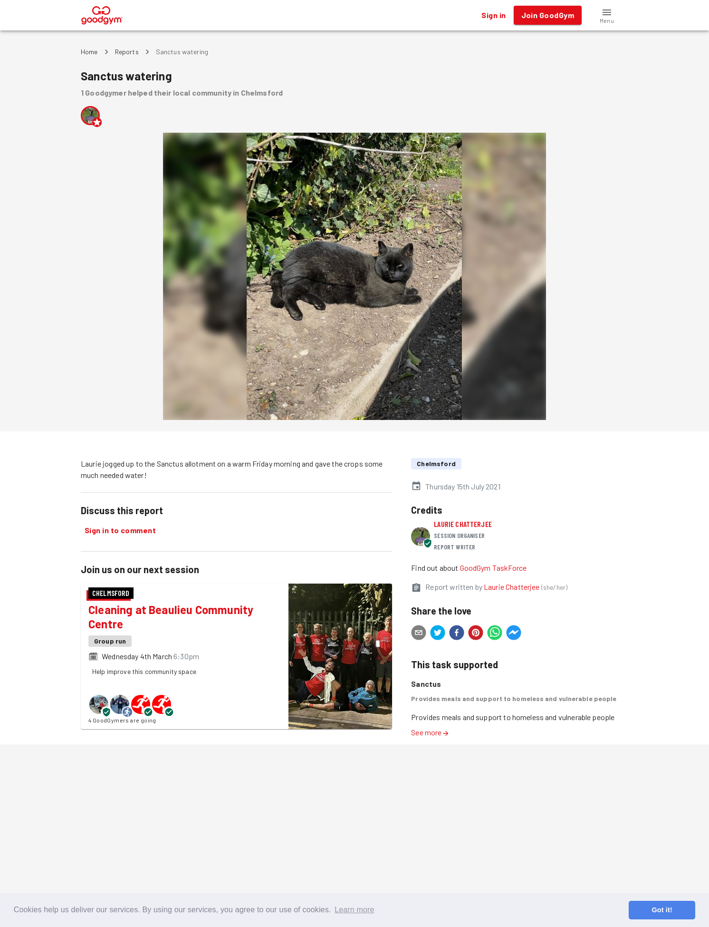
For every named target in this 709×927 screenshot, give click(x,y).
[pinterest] (475, 634)
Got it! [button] (662, 910)
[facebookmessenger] (513, 634)
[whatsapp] (494, 634)
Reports (127, 52)
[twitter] (437, 634)
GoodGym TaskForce (493, 567)
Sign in (493, 15)
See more (430, 732)
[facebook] (456, 634)
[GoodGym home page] (102, 14)
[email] (418, 634)
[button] (606, 15)
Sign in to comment (120, 530)
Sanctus (426, 683)
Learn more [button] (354, 910)
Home (89, 52)
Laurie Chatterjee (463, 523)
